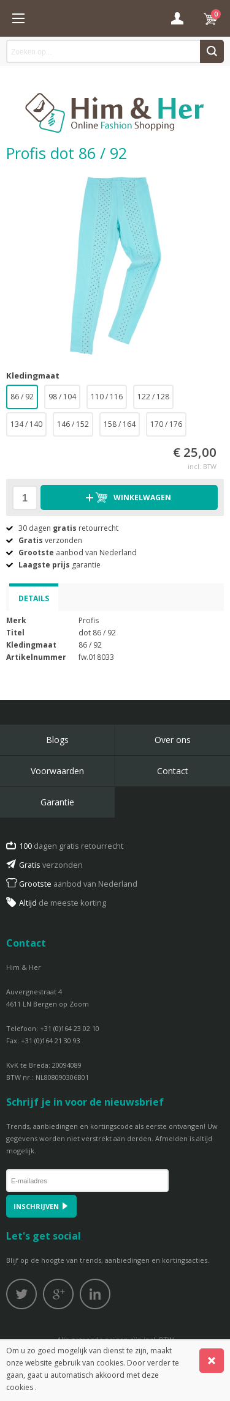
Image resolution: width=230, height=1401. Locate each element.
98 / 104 (62, 396)
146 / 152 (73, 424)
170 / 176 (166, 424)
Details (33, 598)
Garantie (57, 802)
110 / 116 (107, 396)
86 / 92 (22, 396)
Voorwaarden (57, 771)
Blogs (57, 739)
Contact (172, 771)
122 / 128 (153, 396)
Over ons (173, 739)
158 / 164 (120, 424)
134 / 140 (26, 424)
